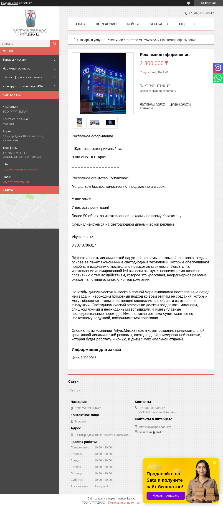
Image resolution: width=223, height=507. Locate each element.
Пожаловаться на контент (124, 502)
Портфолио (106, 24)
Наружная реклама (16, 68)
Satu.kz (130, 498)
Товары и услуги (14, 59)
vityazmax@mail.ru (16, 182)
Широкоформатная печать (22, 77)
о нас (80, 24)
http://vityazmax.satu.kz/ (20, 169)
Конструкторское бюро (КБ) (23, 86)
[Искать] (54, 43)
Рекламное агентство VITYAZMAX (132, 40)
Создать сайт (9, 3)
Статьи (156, 24)
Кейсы (133, 24)
